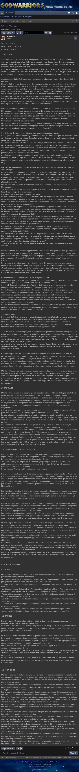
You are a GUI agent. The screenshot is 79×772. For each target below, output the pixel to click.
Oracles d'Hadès (15, 29)
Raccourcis (2, 13)
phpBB (33, 762)
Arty (35, 764)
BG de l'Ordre (9, 26)
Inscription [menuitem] (77, 13)
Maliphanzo (11, 36)
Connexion (17, 17)
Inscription (28, 17)
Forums (11, 13)
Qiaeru (49, 767)
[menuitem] (69, 13)
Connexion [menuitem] (73, 13)
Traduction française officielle (36, 767)
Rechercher (6, 17)
